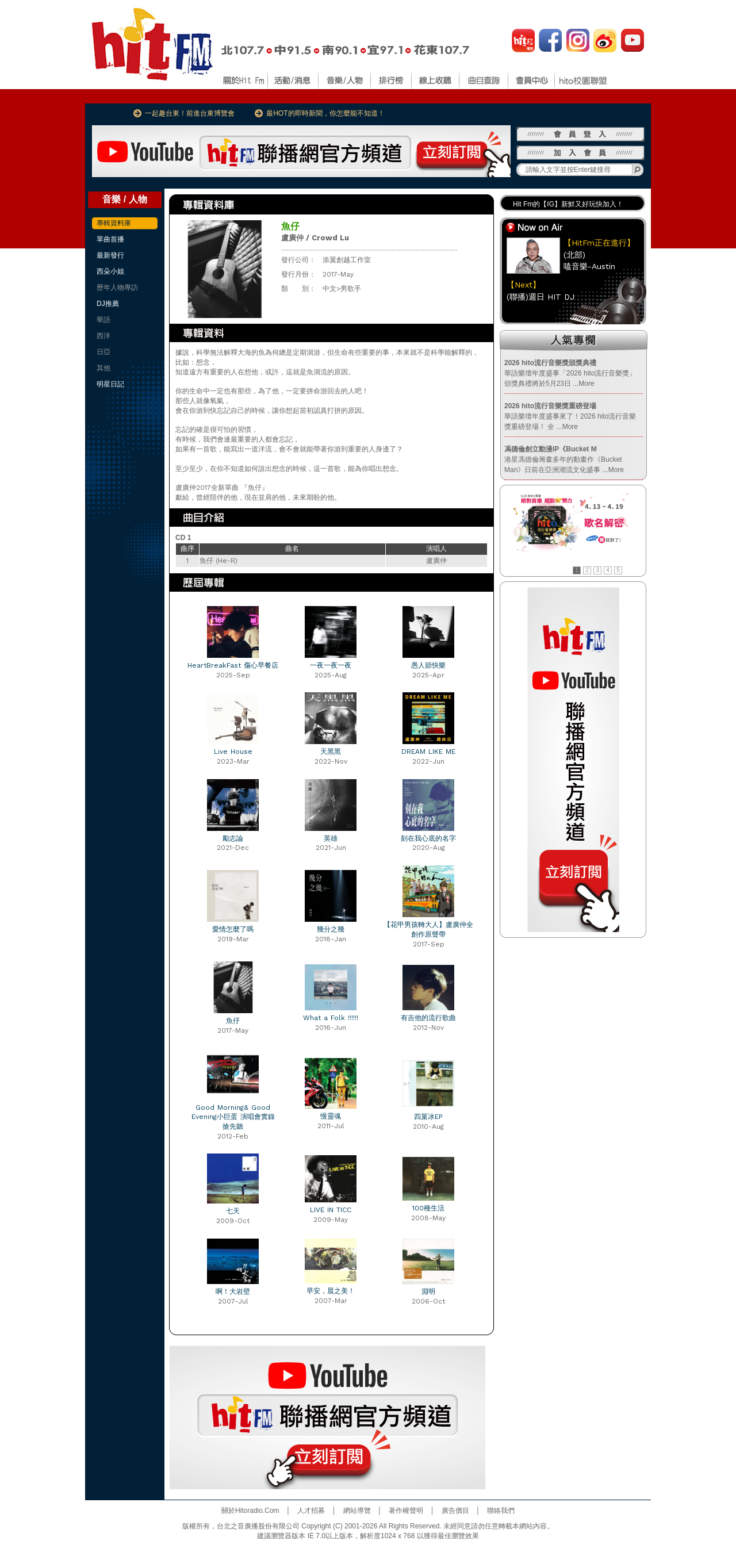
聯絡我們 (501, 1511)
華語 (103, 320)
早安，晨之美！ (330, 1291)
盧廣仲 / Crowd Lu (315, 237)
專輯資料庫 (114, 223)
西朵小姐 (110, 271)
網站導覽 (357, 1511)
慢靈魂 (330, 1116)
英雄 (331, 838)
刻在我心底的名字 (428, 838)
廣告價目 (455, 1511)
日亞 (103, 352)
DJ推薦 (108, 304)
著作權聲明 (406, 1511)
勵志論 (233, 838)
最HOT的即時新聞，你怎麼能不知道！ (325, 113)
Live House (233, 752)
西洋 (103, 336)
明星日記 (110, 384)
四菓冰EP (428, 1117)
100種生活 (428, 1208)
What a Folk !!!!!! (330, 1018)
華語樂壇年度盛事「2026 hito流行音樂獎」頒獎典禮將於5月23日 (570, 373)
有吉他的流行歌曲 (428, 1018)
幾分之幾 (330, 929)
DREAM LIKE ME (428, 752)
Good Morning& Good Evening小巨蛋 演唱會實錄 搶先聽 (233, 1117)
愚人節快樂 (428, 665)
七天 (233, 1211)
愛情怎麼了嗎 (233, 929)
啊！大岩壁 (233, 1291)
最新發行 (110, 255)
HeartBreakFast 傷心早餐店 (232, 665)
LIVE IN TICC (330, 1210)
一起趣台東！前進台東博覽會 (190, 113)
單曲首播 (110, 239)
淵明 (428, 1291)
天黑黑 (330, 752)
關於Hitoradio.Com (250, 1511)
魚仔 (233, 1021)
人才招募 (311, 1511)
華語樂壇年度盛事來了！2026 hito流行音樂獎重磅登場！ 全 (570, 416)
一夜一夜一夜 (330, 665)
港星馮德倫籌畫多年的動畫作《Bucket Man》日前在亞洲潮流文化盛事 (564, 459)
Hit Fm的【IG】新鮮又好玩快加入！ (568, 204)
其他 (103, 368)
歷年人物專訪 (117, 287)
